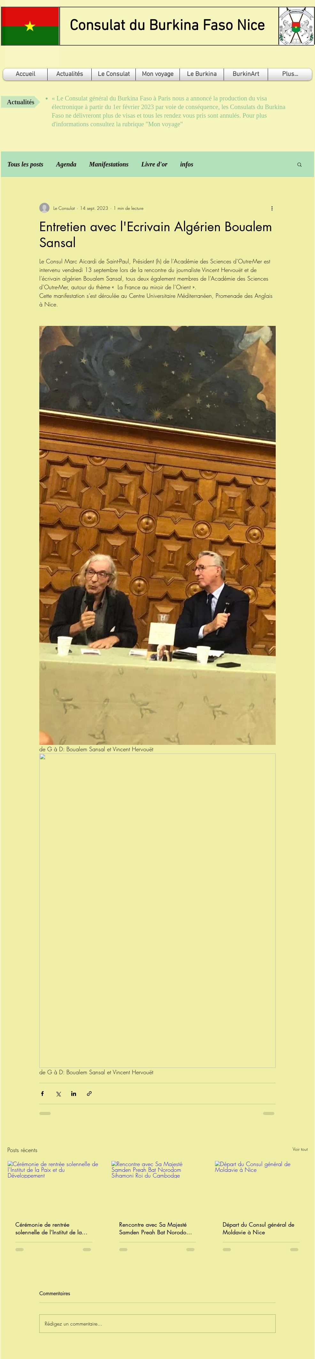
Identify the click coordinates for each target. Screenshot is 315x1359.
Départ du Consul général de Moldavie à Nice (258, 1228)
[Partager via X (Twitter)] (58, 1094)
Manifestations (108, 164)
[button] (299, 164)
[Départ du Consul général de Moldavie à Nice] (261, 1187)
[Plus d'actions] (272, 208)
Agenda (66, 164)
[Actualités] (20, 102)
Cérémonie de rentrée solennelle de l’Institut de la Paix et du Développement (48, 1228)
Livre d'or (154, 164)
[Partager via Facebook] (42, 1094)
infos (186, 164)
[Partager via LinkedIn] (74, 1094)
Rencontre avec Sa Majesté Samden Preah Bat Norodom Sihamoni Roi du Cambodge (155, 1228)
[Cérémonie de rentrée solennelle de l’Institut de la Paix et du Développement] (54, 1187)
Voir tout (300, 1149)
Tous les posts (25, 164)
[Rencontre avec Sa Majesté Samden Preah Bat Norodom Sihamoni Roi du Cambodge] (157, 1187)
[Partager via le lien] (89, 1094)
